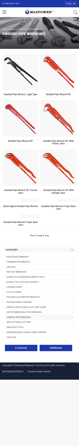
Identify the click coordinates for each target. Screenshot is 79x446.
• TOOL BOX (39, 337)
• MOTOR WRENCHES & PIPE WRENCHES (39, 312)
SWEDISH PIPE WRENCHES (30, 29)
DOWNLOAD (56, 348)
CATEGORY (12, 249)
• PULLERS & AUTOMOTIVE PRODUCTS (39, 297)
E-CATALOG (21, 348)
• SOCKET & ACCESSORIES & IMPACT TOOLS (39, 277)
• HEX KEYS (39, 267)
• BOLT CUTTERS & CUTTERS (39, 322)
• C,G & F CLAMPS (39, 292)
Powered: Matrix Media (39, 371)
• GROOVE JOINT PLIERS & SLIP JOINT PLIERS (39, 307)
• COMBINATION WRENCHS (39, 261)
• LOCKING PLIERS (39, 287)
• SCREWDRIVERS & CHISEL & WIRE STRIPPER (39, 332)
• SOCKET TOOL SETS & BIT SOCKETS (39, 282)
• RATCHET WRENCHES (39, 271)
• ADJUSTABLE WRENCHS (39, 256)
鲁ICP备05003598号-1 (13, 371)
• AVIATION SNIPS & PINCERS (39, 302)
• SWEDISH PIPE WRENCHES (39, 317)
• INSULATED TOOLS (39, 327)
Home (4, 29)
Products (13, 29)
